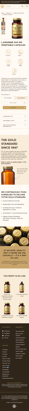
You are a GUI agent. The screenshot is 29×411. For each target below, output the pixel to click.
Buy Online (13, 107)
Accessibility (6, 372)
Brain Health (19, 355)
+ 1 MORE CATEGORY (7, 14)
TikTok (5, 338)
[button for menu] (27, 6)
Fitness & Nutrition (21, 349)
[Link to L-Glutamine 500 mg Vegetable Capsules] (7, 310)
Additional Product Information (14, 125)
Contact (4, 352)
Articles (4, 356)
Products (8, 13)
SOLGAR (5, 345)
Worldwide (5, 369)
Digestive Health (20, 353)
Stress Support (20, 342)
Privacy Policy (6, 361)
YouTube (5, 335)
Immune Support (20, 337)
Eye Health (19, 358)
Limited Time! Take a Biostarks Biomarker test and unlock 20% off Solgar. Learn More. (13, 2)
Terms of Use (6, 363)
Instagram (6, 333)
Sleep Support (20, 340)
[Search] (22, 6)
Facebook (6, 331)
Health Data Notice (7, 378)
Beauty (18, 346)
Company (5, 349)
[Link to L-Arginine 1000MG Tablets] (22, 310)
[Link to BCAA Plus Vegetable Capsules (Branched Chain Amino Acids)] (7, 290)
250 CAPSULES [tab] (21, 98)
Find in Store (13, 102)
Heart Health (19, 351)
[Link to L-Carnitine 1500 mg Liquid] (22, 289)
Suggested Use (14, 116)
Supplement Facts (14, 120)
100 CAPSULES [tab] (7, 98)
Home (2, 13)
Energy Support (20, 344)
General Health (20, 331)
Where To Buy (6, 358)
